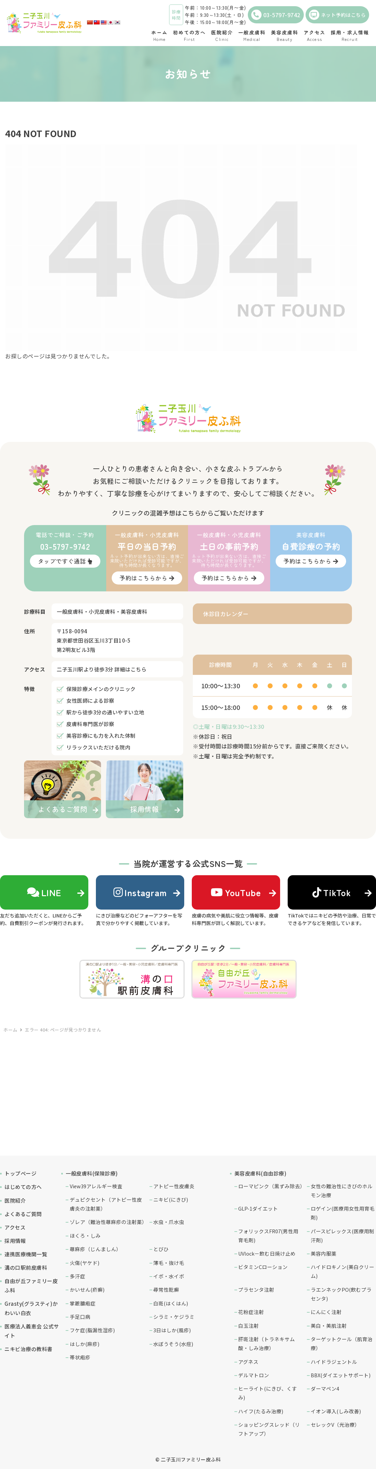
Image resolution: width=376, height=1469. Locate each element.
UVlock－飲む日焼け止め (267, 1253)
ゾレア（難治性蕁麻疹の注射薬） (108, 1221)
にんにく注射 (326, 1311)
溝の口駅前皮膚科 (25, 1267)
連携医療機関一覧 (25, 1254)
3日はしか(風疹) (172, 1330)
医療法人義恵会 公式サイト (31, 1331)
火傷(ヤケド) (84, 1262)
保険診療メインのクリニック (101, 688)
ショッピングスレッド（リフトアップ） (269, 1429)
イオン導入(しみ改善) (336, 1411)
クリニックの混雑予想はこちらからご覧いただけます (188, 512)
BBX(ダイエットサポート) (341, 1375)
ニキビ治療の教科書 (28, 1349)
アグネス (248, 1361)
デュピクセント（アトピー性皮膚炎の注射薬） (106, 1204)
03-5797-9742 (275, 15)
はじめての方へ (23, 1186)
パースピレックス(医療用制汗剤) (342, 1235)
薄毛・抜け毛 (168, 1262)
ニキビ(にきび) (170, 1199)
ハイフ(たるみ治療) (260, 1411)
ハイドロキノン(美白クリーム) (342, 1271)
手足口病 (80, 1316)
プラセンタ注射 (256, 1289)
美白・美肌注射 (329, 1325)
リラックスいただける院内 (98, 747)
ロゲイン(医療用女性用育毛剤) (343, 1213)
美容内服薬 (323, 1253)
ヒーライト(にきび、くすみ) (267, 1393)
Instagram (140, 892)
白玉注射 (248, 1325)
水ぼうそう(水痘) (173, 1343)
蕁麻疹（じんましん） (95, 1249)
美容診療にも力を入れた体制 (101, 735)
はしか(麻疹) (84, 1343)
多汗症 (77, 1276)
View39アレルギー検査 (96, 1186)
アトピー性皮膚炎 (174, 1186)
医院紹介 (15, 1200)
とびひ (161, 1249)
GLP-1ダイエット (258, 1208)
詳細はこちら (130, 669)
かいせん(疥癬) (87, 1289)
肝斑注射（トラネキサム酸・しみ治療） (266, 1343)
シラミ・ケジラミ (174, 1316)
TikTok (331, 892)
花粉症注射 (251, 1311)
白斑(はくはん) (170, 1303)
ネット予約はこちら (337, 15)
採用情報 (15, 1240)
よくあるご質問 (23, 1213)
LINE (44, 892)
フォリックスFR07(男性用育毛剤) (268, 1235)
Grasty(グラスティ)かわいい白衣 (31, 1308)
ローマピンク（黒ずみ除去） (270, 1186)
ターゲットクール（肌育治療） (342, 1343)
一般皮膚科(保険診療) (92, 1173)
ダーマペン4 (325, 1388)
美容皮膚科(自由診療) (260, 1173)
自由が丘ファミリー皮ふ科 (31, 1285)
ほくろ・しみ (85, 1235)
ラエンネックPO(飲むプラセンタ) (341, 1294)
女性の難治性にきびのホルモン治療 (342, 1190)
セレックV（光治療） (335, 1424)
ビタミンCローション (263, 1266)
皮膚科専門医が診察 (90, 723)
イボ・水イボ (168, 1276)
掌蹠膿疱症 (83, 1303)
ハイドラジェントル (334, 1361)
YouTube (236, 892)
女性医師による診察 (90, 700)
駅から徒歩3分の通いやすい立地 (105, 712)
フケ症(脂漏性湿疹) (92, 1330)
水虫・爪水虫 (168, 1221)
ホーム (10, 1029)
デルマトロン (253, 1375)
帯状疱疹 (80, 1357)
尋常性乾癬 (166, 1289)
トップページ (20, 1173)
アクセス (14, 1227)
